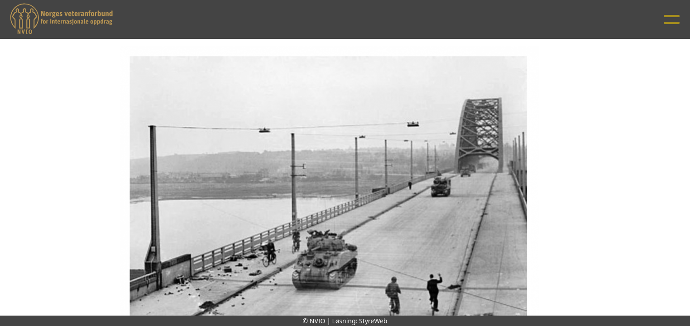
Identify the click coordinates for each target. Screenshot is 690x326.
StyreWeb (373, 320)
